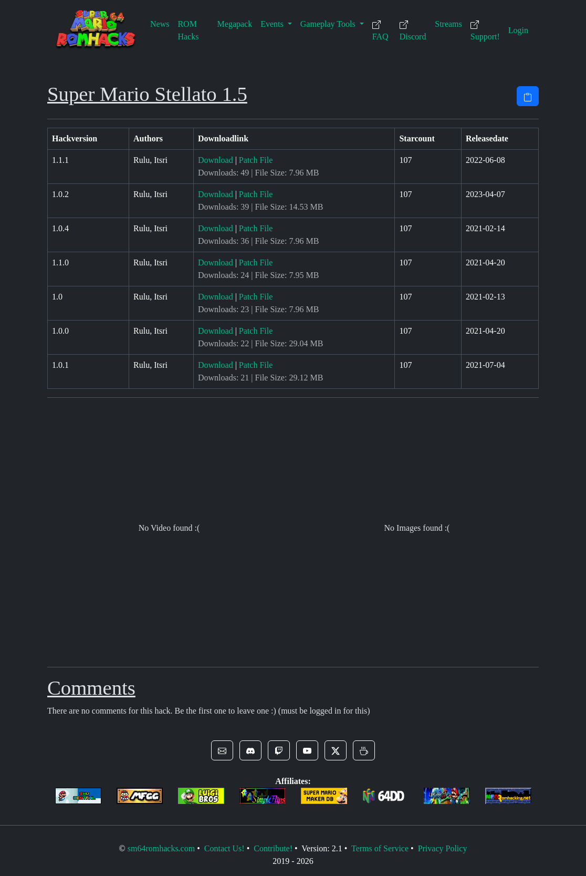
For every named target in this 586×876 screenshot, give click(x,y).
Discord (413, 30)
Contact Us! (224, 848)
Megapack (235, 23)
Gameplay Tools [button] (329, 23)
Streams (448, 23)
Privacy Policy (442, 848)
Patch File (256, 160)
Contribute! (273, 848)
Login (518, 30)
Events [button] (273, 23)
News (159, 23)
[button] (222, 750)
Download (215, 160)
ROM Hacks (187, 30)
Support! (485, 30)
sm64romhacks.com (161, 848)
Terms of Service (380, 848)
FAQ (380, 30)
